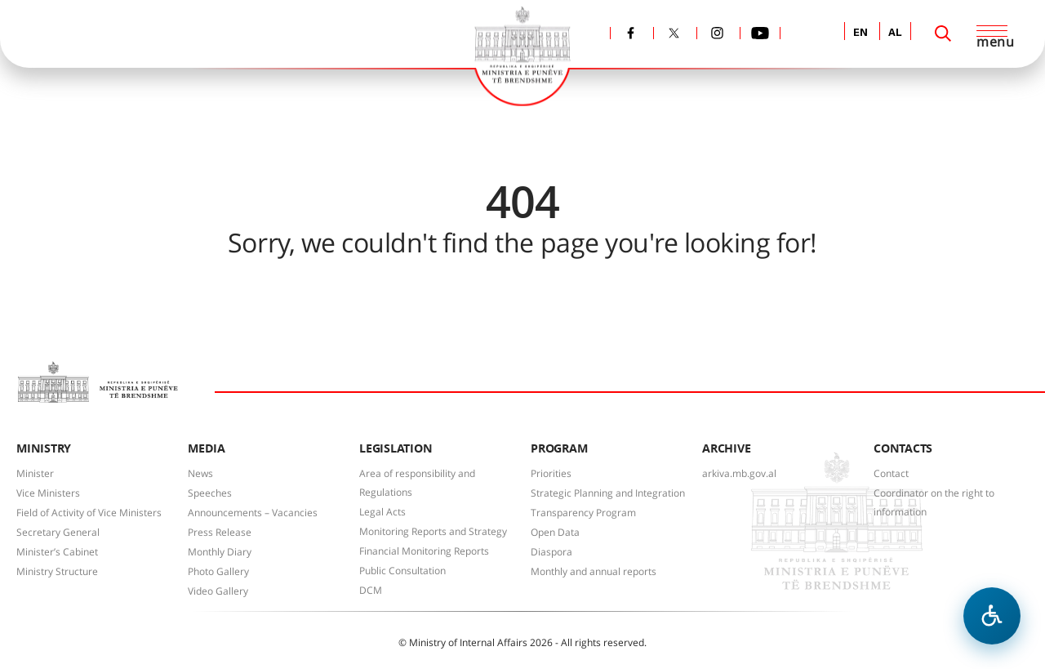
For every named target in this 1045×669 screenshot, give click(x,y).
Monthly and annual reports (593, 571)
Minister (35, 473)
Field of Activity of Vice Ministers (89, 513)
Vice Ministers (48, 493)
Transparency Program (583, 513)
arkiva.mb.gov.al (739, 473)
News (200, 473)
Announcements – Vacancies (253, 513)
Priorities (551, 473)
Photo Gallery (218, 571)
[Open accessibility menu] (992, 615)
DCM (370, 590)
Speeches (210, 493)
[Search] (943, 33)
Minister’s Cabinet (57, 552)
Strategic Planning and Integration (608, 493)
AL (895, 33)
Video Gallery (218, 591)
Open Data (555, 532)
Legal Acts (382, 512)
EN (860, 33)
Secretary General (58, 532)
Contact (891, 473)
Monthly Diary (219, 552)
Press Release (219, 532)
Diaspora (551, 552)
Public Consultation (402, 571)
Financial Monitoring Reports (424, 551)
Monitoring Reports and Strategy (433, 531)
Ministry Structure (57, 571)
